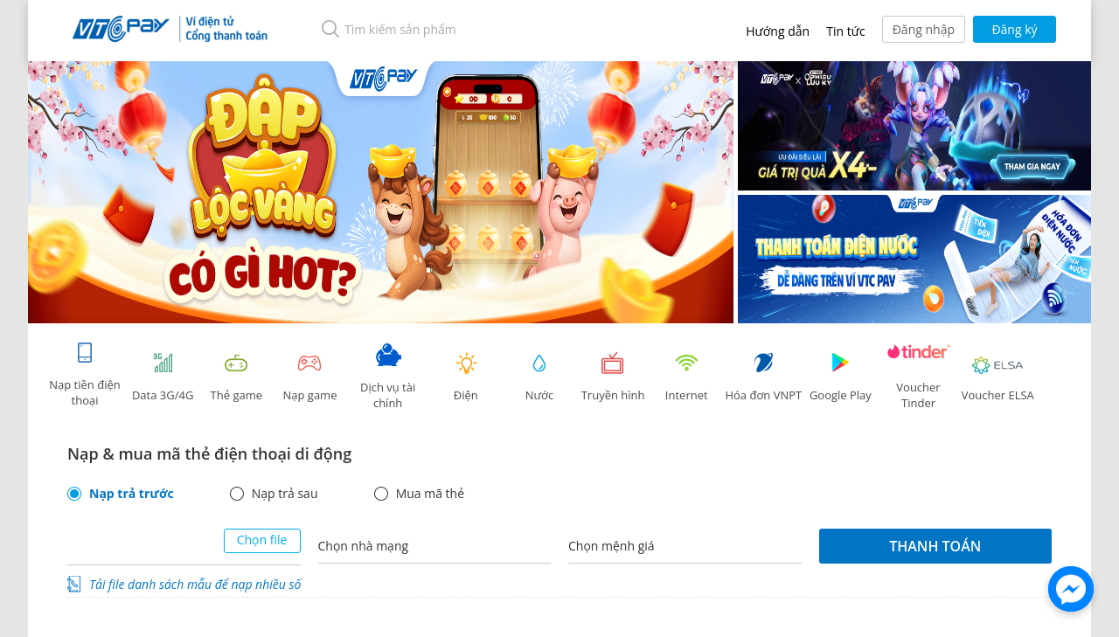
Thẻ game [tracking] (236, 377)
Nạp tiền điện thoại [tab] (84, 374)
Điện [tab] (466, 377)
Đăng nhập (924, 29)
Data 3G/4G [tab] (163, 377)
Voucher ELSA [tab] (998, 377)
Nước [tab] (539, 377)
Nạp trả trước (131, 494)
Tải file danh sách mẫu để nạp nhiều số (195, 584)
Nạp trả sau (285, 494)
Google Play (840, 377)
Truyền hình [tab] (613, 377)
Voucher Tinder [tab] (919, 377)
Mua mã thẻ (430, 494)
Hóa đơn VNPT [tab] (763, 377)
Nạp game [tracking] (309, 377)
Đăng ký (1014, 29)
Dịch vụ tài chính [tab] (388, 377)
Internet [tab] (686, 377)
